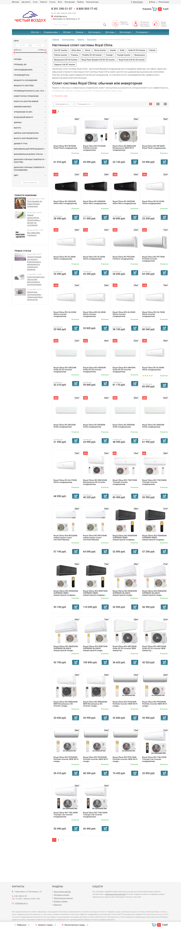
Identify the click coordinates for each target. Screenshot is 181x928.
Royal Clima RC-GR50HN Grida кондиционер (124, 426)
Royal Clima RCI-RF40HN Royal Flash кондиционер (65, 147)
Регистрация (164, 2)
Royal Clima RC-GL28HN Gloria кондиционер (64, 258)
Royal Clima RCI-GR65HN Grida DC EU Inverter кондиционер (124, 369)
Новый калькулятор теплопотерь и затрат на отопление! (33, 220)
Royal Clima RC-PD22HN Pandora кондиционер (123, 258)
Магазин (15, 2)
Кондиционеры (51, 32)
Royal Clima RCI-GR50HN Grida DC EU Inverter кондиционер (94, 369)
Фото (60, 2)
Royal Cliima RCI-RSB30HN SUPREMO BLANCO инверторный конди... (125, 593)
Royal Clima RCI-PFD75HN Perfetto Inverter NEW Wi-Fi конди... (125, 759)
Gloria (87, 50)
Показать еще (59, 96)
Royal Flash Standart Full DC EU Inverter (98, 60)
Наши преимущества (62, 892)
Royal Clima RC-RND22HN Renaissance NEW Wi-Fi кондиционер (124, 148)
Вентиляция (125, 32)
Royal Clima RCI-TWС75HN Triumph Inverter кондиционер (125, 482)
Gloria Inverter (100, 50)
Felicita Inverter (60, 55)
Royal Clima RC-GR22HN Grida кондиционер (65, 426)
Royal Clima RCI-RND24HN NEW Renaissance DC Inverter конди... (65, 704)
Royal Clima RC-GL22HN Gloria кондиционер (153, 202)
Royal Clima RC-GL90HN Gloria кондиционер (153, 368)
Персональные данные (63, 898)
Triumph (109, 55)
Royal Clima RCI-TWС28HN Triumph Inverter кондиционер (154, 482)
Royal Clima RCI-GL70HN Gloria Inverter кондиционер (153, 314)
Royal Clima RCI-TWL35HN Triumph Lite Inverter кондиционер (95, 814)
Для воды (110, 32)
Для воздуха (94, 32)
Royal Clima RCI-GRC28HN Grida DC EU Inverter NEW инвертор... (125, 648)
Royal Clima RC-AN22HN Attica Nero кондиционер (65, 202)
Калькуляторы (92, 2)
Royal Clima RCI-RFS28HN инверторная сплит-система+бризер (65, 537)
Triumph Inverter (123, 55)
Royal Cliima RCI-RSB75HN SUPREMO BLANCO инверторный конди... (95, 648)
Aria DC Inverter (60, 50)
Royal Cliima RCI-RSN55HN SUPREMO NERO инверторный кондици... (66, 593)
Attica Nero (76, 50)
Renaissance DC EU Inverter (65, 60)
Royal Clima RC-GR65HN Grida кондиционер (153, 426)
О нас (35, 2)
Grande (113, 50)
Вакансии (58, 905)
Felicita (152, 50)
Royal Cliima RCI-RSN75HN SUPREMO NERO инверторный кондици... (95, 593)
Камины (79, 32)
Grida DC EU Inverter (136, 50)
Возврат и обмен (60, 901)
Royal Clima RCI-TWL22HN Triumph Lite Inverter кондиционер (154, 759)
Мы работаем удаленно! (33, 233)
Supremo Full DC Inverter (64, 64)
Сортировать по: (62, 104)
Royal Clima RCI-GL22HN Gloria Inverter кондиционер (65, 314)
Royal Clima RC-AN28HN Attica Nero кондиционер (94, 202)
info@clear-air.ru (60, 16)
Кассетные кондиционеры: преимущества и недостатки (35, 296)
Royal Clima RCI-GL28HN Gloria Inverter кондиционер (94, 314)
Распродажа (141, 32)
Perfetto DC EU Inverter (92, 55)
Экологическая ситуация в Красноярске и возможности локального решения (34, 263)
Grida (122, 50)
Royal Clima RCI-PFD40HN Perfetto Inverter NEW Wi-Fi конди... (66, 759)
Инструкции (70, 2)
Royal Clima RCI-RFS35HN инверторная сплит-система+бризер (95, 537)
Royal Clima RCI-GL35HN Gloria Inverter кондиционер (124, 314)
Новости (43, 2)
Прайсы (80, 2)
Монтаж (35, 32)
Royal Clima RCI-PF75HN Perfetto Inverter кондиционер (153, 259)
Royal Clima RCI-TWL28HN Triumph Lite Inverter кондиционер (66, 814)
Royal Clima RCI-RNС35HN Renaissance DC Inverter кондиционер (95, 482)
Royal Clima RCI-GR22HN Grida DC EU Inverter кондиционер (65, 369)
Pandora (74, 55)
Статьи (52, 2)
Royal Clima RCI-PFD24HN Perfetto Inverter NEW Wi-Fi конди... (125, 704)
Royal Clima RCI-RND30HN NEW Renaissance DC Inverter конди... (95, 704)
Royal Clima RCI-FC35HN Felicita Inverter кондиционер (94, 148)
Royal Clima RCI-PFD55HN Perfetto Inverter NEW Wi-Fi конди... (95, 759)
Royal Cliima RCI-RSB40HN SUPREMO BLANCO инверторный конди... (154, 593)
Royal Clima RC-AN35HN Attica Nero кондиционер (124, 202)
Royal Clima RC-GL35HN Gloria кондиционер (94, 258)
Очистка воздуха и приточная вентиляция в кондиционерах (36, 281)
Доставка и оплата (61, 895)
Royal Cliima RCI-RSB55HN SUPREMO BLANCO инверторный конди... (66, 648)
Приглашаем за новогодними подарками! (34, 203)
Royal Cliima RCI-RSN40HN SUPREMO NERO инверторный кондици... (154, 537)
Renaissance (139, 55)
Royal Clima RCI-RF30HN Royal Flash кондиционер (154, 147)
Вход (152, 2)
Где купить (26, 2)
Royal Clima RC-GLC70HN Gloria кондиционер (65, 481)
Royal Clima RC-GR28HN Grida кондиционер (94, 426)
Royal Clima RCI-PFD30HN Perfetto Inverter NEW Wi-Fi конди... (154, 704)
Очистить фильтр (30, 183)
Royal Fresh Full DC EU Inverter (132, 60)
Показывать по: (83, 104)
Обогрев (67, 32)
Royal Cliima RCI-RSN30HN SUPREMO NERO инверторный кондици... (125, 537)
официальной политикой (115, 894)
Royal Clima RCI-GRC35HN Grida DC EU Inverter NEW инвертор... (154, 648)
